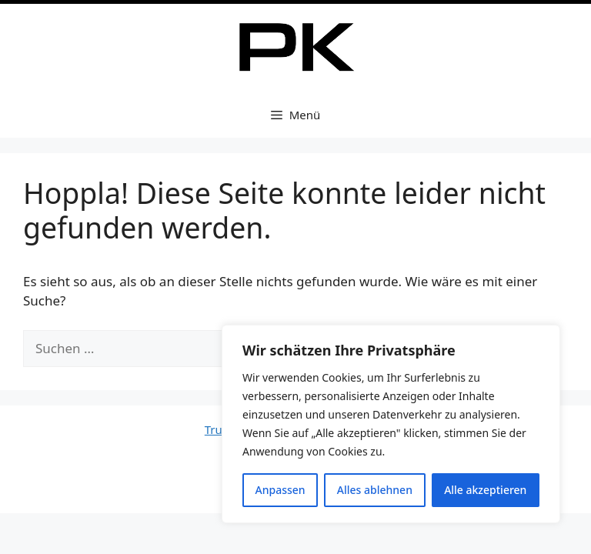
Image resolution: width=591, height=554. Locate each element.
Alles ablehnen (374, 489)
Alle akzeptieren (485, 489)
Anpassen (280, 489)
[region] (391, 424)
